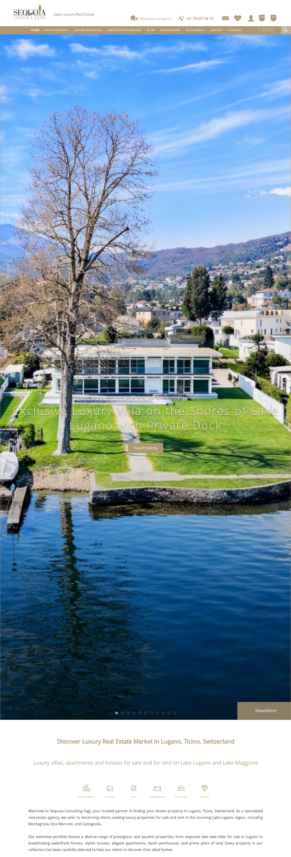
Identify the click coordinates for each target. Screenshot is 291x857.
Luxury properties (88, 30)
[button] (4, 377)
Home (35, 30)
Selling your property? (155, 19)
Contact (216, 30)
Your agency (195, 30)
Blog (151, 30)
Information (170, 30)
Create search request (124, 30)
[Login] (251, 18)
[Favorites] (238, 17)
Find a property (57, 30)
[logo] (30, 12)
